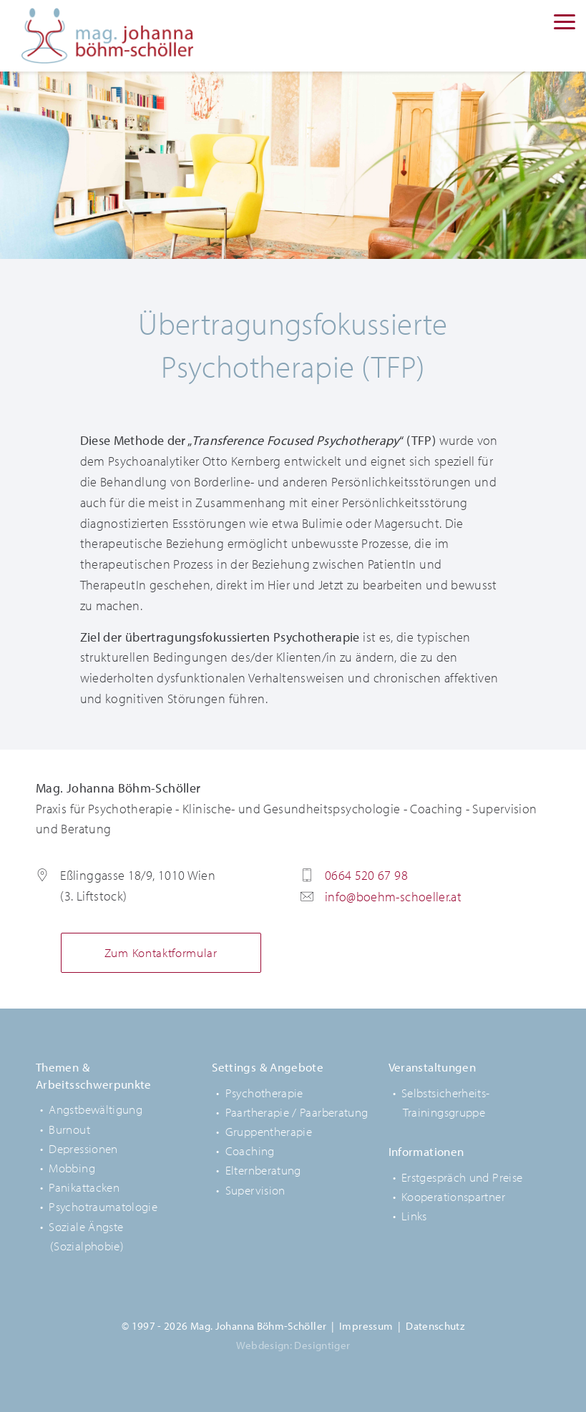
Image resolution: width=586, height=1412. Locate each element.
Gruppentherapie (268, 1131)
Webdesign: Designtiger (293, 1345)
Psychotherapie (264, 1092)
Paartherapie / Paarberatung (296, 1111)
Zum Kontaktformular (161, 952)
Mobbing (72, 1167)
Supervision (255, 1189)
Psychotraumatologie (103, 1206)
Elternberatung (263, 1169)
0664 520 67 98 (366, 875)
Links (414, 1215)
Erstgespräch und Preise (461, 1177)
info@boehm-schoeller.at (393, 896)
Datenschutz (435, 1326)
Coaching (250, 1150)
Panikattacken (84, 1187)
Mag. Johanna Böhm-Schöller (107, 35)
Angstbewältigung (95, 1109)
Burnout (69, 1129)
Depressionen (83, 1148)
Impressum (366, 1326)
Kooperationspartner (453, 1196)
